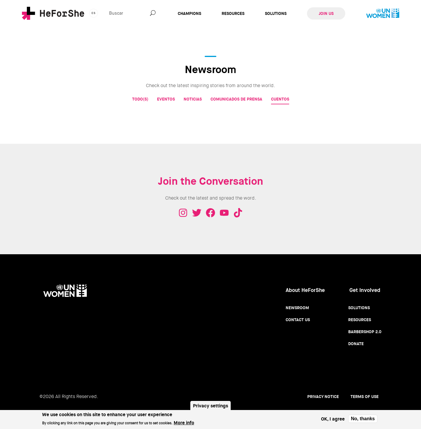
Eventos (166, 99)
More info (184, 424)
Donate (356, 343)
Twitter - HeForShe (196, 212)
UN (383, 13)
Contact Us (298, 319)
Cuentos (280, 99)
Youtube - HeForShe (224, 212)
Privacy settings (210, 407)
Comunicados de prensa (236, 99)
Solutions (276, 13)
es (94, 13)
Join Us (326, 13)
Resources (233, 13)
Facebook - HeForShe (210, 212)
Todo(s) (140, 99)
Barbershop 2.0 (365, 331)
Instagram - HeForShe (183, 212)
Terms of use (365, 396)
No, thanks (363, 420)
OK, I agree (333, 420)
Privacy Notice (323, 396)
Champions (189, 13)
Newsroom (297, 307)
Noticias (193, 99)
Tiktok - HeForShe (238, 212)
